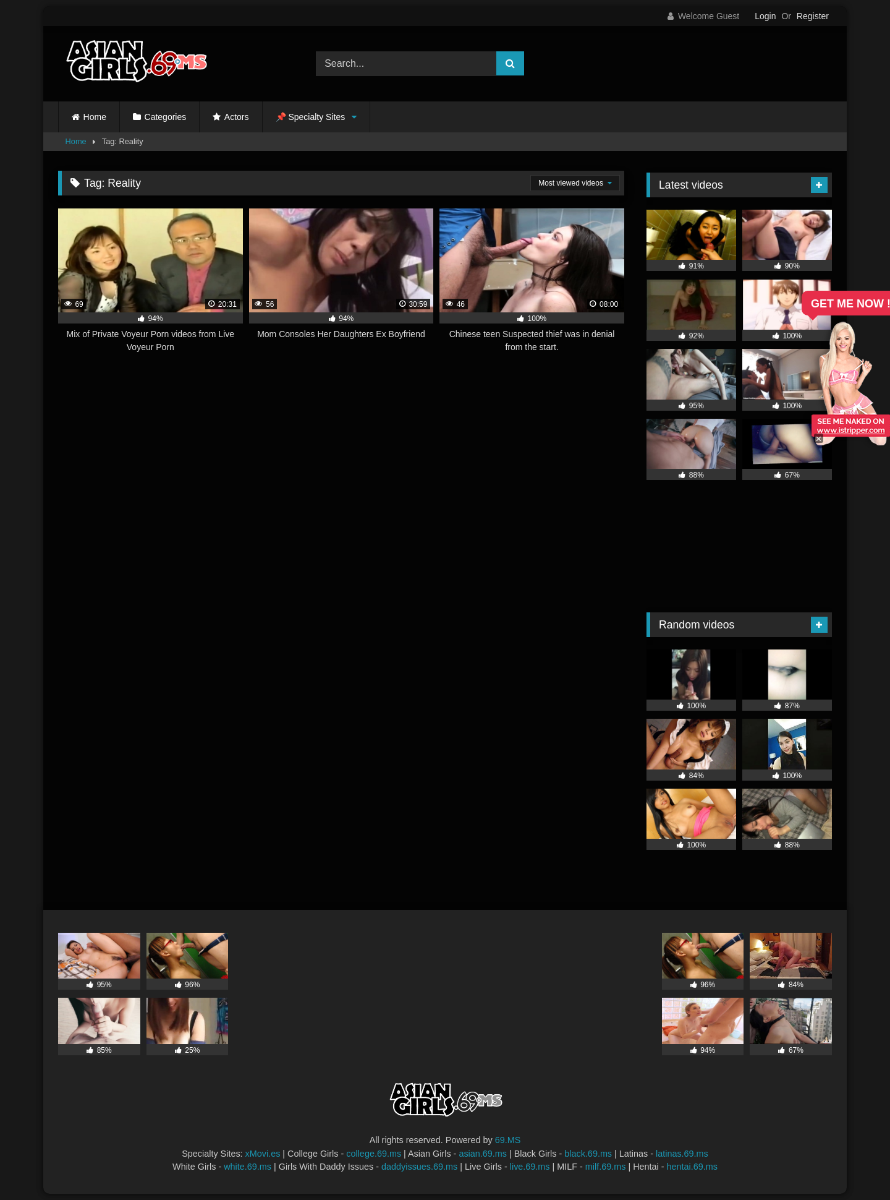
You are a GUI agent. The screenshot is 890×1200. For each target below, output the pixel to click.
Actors (236, 117)
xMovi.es (263, 1154)
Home (94, 117)
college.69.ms (373, 1154)
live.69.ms (530, 1167)
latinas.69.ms (682, 1154)
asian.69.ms (483, 1154)
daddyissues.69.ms (419, 1167)
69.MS (508, 1140)
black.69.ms (588, 1154)
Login (765, 16)
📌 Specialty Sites (310, 117)
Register (813, 16)
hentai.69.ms (692, 1167)
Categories (166, 117)
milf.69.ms (605, 1167)
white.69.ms (247, 1167)
